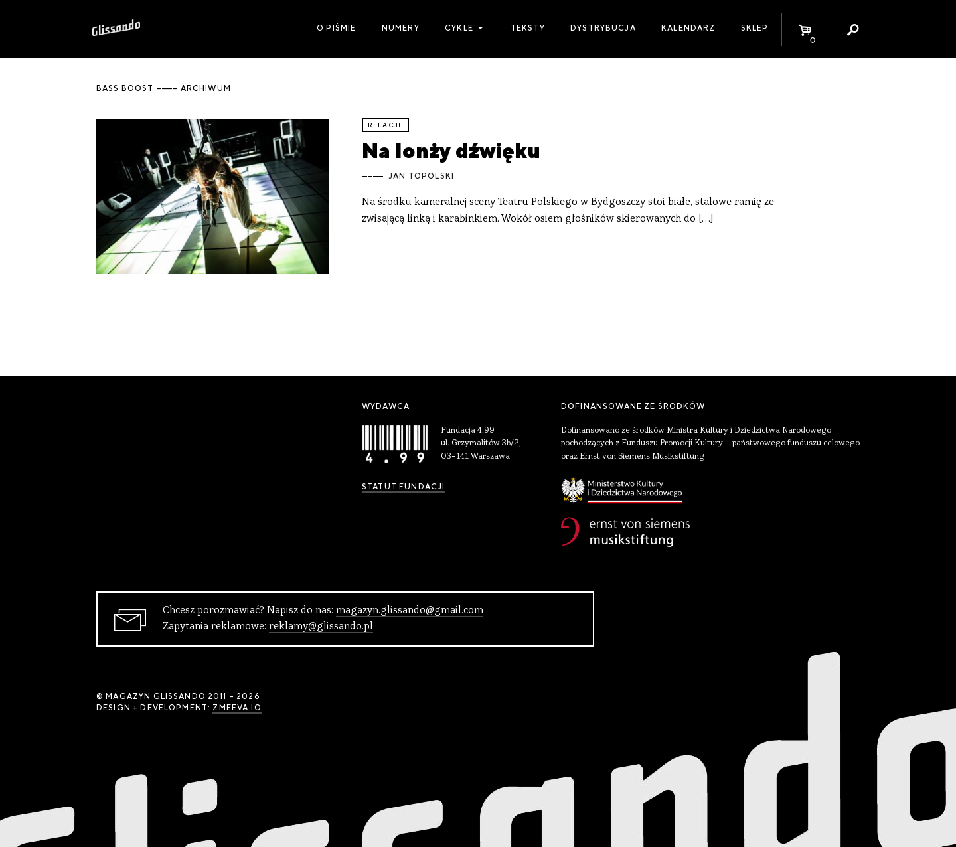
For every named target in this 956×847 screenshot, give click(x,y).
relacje (385, 125)
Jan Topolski (421, 176)
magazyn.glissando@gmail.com (409, 610)
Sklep (755, 28)
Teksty (528, 28)
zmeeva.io (236, 707)
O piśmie (336, 28)
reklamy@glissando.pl (321, 626)
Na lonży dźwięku (451, 150)
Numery (401, 28)
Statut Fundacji (403, 486)
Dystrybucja (603, 28)
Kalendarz (688, 28)
